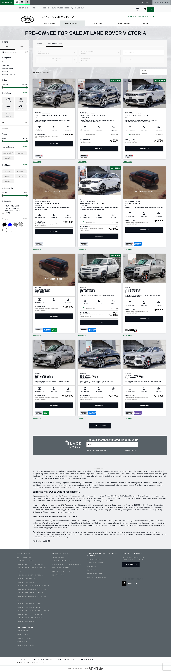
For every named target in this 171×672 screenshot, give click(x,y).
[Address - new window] (63, 8)
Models (14, 128)
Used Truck (5, 65)
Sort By (144, 70)
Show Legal (37, 162)
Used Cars (5, 71)
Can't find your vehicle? (131, 450)
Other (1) (8, 181)
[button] (7, 2)
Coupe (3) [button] (8, 101)
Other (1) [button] (20, 101)
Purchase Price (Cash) (55, 43)
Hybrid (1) (21, 176)
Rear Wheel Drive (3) (12, 210)
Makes (14, 123)
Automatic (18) (8, 153)
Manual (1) (20, 153)
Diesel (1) (8, 171)
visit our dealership (53, 532)
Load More (100, 426)
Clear (25, 92)
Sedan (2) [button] (8, 116)
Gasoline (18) (8, 176)
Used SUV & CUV (7, 68)
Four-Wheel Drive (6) (12, 208)
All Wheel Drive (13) (12, 206)
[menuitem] (49, 23)
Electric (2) (20, 171)
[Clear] (26, 52)
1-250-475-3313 (33, 8)
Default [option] (144, 73)
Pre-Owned (6, 62)
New (21, 46)
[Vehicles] (112, 444)
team (115, 532)
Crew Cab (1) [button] (8, 109)
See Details (54, 144)
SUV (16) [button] (20, 109)
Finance (39, 43)
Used (7, 46)
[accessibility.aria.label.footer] (96, 668)
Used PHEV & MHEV (8, 74)
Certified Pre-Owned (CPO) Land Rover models (123, 496)
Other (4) (8, 158)
